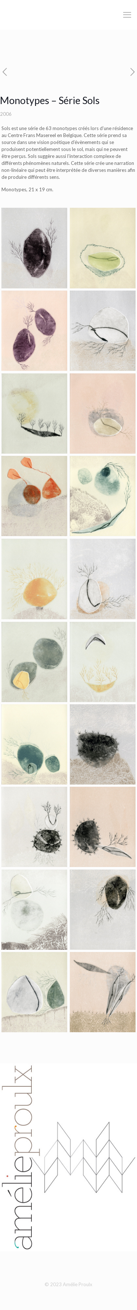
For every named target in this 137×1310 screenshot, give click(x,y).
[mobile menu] (127, 14)
